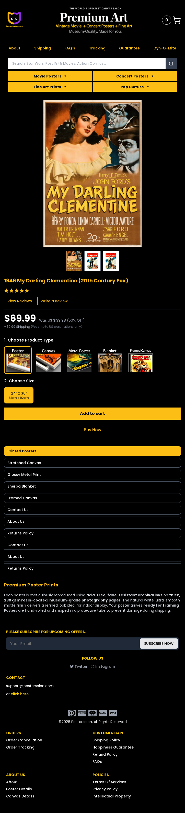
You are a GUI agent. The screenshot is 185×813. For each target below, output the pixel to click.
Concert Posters (135, 76)
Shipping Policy (106, 740)
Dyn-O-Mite (165, 48)
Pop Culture (135, 86)
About (14, 48)
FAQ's (69, 48)
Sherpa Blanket (21, 486)
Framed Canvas (22, 498)
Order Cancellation (24, 740)
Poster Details (19, 789)
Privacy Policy (105, 789)
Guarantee (129, 48)
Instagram (103, 666)
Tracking (97, 48)
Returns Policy (20, 533)
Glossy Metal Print (24, 474)
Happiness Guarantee (113, 747)
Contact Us (18, 509)
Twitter (79, 666)
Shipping (42, 48)
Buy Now (92, 430)
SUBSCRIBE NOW (159, 643)
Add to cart (92, 413)
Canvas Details (20, 796)
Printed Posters (22, 451)
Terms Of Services (109, 781)
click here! (20, 694)
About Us (16, 521)
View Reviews (19, 301)
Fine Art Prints (50, 86)
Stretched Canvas (24, 462)
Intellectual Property (111, 796)
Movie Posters (50, 76)
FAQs (97, 761)
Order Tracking (20, 747)
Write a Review (54, 301)
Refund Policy (105, 754)
